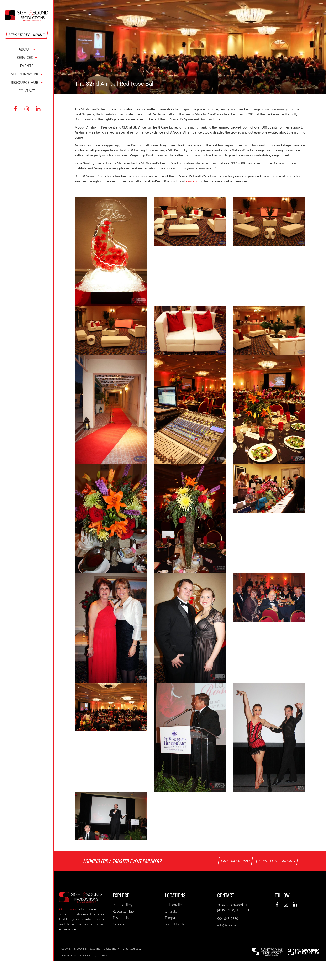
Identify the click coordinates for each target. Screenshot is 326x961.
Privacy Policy (88, 955)
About (27, 49)
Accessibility (68, 955)
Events (26, 65)
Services (27, 57)
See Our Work (26, 74)
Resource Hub (27, 82)
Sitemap (105, 955)
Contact (26, 90)
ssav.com (193, 181)
